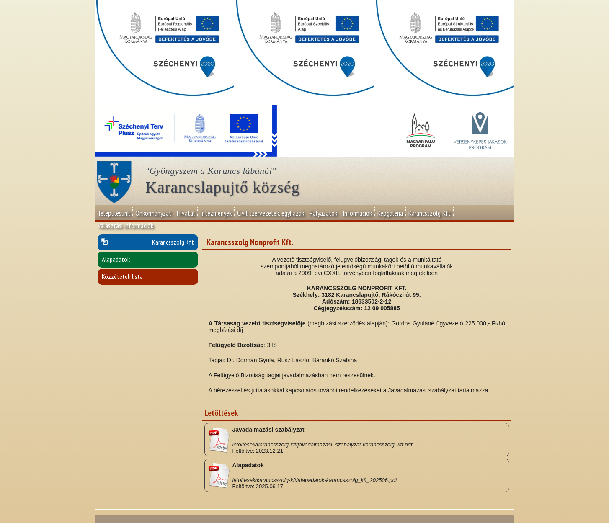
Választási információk (125, 225)
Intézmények (216, 213)
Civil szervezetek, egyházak (270, 213)
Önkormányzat (153, 213)
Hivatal (186, 213)
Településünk (114, 213)
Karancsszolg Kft (429, 213)
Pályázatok (323, 213)
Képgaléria (390, 213)
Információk (357, 213)
